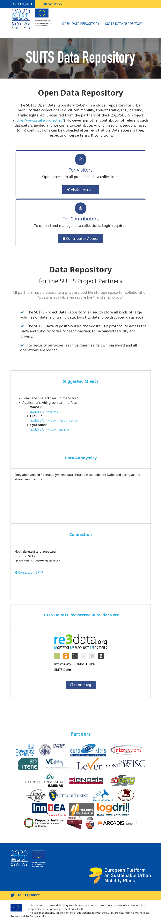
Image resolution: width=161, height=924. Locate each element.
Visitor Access (80, 189)
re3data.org (80, 685)
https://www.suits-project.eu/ (39, 120)
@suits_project (29, 895)
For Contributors (80, 218)
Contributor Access (81, 238)
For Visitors (81, 170)
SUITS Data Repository (124, 23)
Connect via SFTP (29, 572)
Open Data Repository (80, 23)
